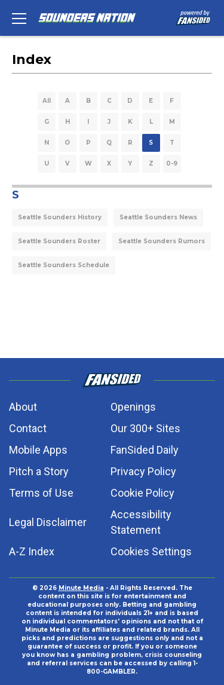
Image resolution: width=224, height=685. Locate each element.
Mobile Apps (38, 450)
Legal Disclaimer (48, 522)
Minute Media (81, 588)
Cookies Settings (151, 551)
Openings (133, 406)
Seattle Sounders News (158, 217)
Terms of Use (41, 493)
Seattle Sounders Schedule (63, 265)
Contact (28, 428)
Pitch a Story (39, 471)
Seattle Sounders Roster (59, 241)
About (23, 406)
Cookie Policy (142, 493)
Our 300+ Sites (145, 428)
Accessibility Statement (141, 522)
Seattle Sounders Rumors (161, 241)
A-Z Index (31, 551)
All (46, 101)
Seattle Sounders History (60, 217)
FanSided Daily (145, 450)
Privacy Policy (143, 471)
